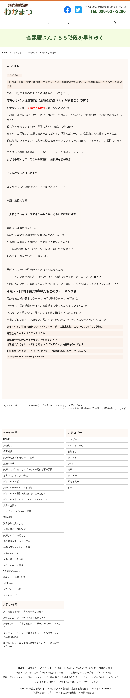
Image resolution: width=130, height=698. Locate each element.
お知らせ (17, 49)
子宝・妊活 (73, 472)
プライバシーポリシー (14, 586)
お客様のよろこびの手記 (15, 472)
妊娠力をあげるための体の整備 (19, 454)
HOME (22, 21)
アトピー (72, 436)
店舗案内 (32, 21)
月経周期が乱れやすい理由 (16, 538)
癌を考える (73, 478)
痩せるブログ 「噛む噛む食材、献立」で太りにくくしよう (32, 622)
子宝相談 (43, 21)
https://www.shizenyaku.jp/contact (25, 353)
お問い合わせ (99, 21)
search (111, 21)
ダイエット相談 (60, 21)
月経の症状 (8, 460)
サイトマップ (10, 592)
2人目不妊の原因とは (14, 568)
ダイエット (73, 454)
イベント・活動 (75, 442)
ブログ (75, 21)
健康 (70, 466)
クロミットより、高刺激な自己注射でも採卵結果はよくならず (94, 405)
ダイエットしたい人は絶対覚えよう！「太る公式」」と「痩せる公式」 (31, 632)
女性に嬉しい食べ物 (13, 556)
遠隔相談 (7, 514)
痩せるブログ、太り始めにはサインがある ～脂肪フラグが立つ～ (32, 641)
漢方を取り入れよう (13, 520)
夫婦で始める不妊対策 (14, 526)
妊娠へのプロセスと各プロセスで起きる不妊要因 (27, 466)
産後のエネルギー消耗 (14, 574)
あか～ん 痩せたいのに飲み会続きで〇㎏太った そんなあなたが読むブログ (43, 402)
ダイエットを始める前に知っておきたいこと (25, 496)
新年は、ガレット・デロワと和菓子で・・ (24, 614)
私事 (70, 484)
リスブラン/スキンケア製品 (17, 508)
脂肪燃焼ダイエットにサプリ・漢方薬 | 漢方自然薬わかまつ (61, 685)
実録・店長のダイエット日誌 (17, 484)
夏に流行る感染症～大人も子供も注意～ (23, 608)
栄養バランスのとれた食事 (16, 544)
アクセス (85, 21)
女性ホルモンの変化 (13, 562)
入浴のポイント (11, 550)
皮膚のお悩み (10, 502)
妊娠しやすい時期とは (14, 532)
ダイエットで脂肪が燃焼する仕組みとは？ (24, 490)
